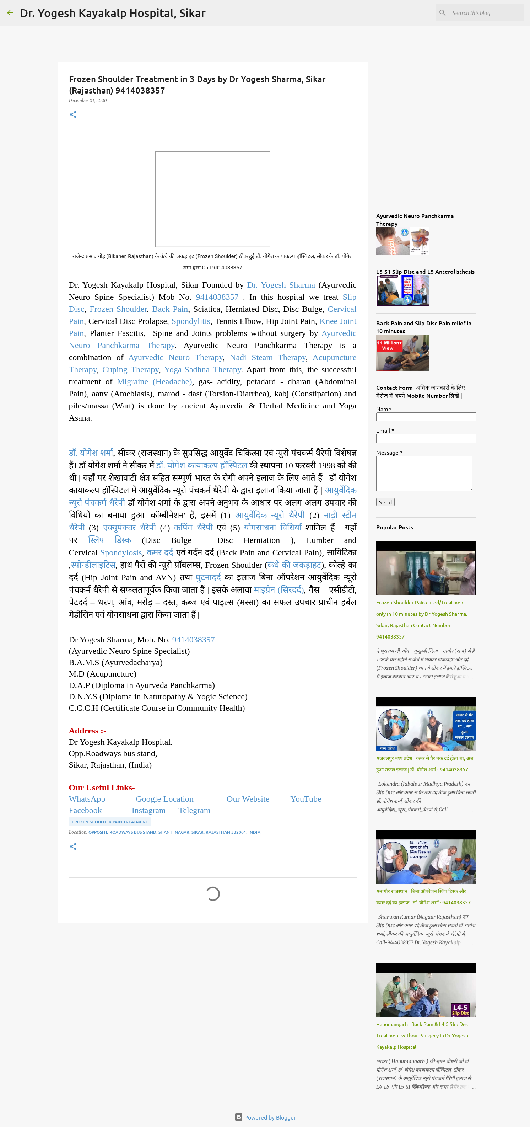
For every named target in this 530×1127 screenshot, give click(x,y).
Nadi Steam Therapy (267, 357)
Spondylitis (191, 321)
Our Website (248, 798)
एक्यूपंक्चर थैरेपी (129, 527)
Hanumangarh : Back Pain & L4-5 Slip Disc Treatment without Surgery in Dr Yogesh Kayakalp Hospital (422, 1035)
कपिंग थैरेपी (193, 527)
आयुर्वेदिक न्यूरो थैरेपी (270, 515)
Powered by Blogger (265, 1117)
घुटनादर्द (208, 577)
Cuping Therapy (130, 369)
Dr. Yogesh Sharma (281, 284)
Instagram (148, 810)
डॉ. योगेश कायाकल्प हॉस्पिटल (201, 465)
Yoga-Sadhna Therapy (202, 369)
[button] (73, 115)
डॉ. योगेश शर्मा (91, 453)
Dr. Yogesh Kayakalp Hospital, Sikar (113, 13)
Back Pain (170, 309)
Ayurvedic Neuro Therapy (175, 357)
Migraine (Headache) (154, 381)
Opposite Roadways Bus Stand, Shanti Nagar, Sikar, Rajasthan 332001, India (174, 832)
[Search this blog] (487, 12)
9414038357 (217, 296)
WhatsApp (87, 798)
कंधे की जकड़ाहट (294, 565)
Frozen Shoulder (118, 309)
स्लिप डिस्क (109, 540)
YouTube (307, 798)
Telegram (194, 810)
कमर (155, 552)
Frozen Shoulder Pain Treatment (110, 822)
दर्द (168, 552)
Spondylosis (121, 552)
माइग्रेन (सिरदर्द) (279, 589)
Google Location (166, 798)
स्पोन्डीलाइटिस (93, 565)
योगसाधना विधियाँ (273, 527)
